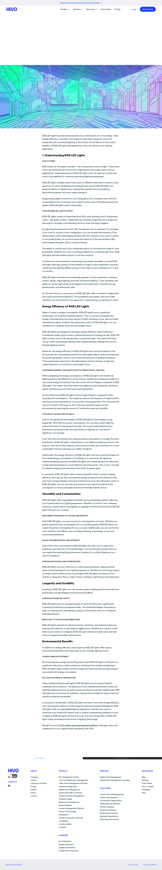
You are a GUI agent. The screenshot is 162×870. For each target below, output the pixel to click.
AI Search (62, 827)
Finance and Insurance (108, 797)
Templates (146, 790)
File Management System (69, 777)
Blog (143, 777)
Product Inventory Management (71, 796)
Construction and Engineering (111, 794)
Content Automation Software (71, 818)
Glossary (145, 780)
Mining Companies (107, 807)
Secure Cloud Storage (67, 812)
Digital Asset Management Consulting (115, 780)
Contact (33, 796)
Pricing (117, 9)
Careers (33, 790)
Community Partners (38, 783)
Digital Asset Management (69, 790)
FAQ (144, 793)
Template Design (65, 799)
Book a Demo (147, 9)
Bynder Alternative (66, 844)
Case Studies (105, 9)
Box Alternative (65, 841)
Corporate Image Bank (68, 787)
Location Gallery (65, 824)
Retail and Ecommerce (109, 813)
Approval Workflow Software (70, 793)
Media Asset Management (110, 777)
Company (34, 777)
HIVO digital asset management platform (78, 725)
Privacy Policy (134, 864)
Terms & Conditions (149, 864)
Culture (33, 780)
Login (134, 9)
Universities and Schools (109, 819)
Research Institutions (108, 810)
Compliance (63, 821)
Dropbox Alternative (67, 848)
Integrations (63, 815)
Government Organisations (111, 801)
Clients (33, 793)
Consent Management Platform (71, 808)
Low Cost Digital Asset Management (73, 780)
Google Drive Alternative (69, 851)
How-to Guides (148, 787)
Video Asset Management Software (73, 783)
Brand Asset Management (69, 802)
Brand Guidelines (65, 805)
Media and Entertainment (110, 804)
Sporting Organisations (109, 816)
